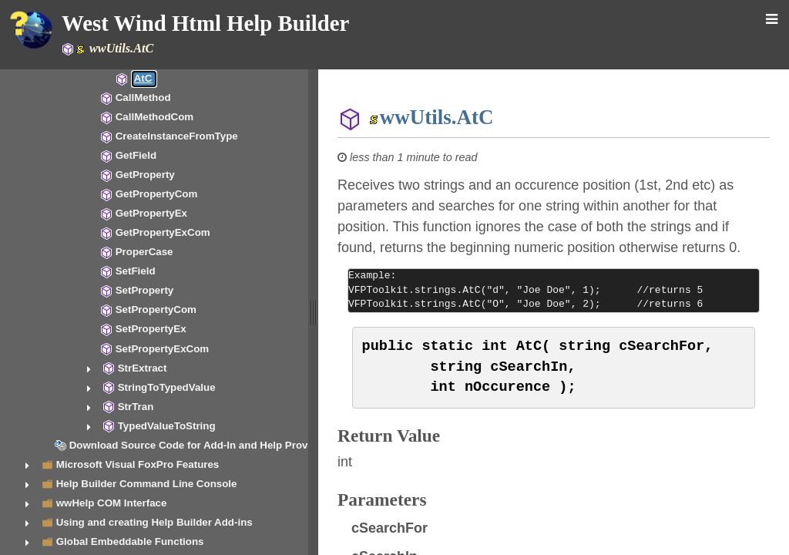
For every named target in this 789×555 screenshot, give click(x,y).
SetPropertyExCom (162, 349)
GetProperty (145, 174)
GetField (136, 155)
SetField (136, 271)
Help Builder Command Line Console (146, 483)
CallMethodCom (154, 117)
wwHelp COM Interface (111, 503)
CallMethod (143, 97)
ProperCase (144, 251)
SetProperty (145, 290)
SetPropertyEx (151, 329)
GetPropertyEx (151, 213)
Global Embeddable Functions (130, 541)
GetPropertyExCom (163, 232)
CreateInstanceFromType (177, 136)
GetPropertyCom (157, 194)
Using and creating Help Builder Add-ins (154, 522)
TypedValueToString (167, 426)
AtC (143, 78)
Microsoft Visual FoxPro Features (138, 464)
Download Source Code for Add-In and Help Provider (198, 445)
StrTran (136, 406)
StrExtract (142, 368)
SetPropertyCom (156, 309)
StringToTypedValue (167, 387)
